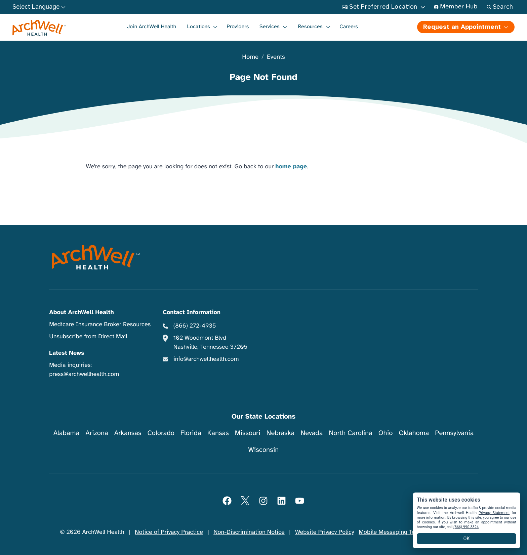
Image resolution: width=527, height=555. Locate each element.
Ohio (385, 433)
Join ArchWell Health (151, 26)
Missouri (247, 433)
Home (250, 57)
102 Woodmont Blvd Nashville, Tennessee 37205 (210, 342)
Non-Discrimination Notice (248, 532)
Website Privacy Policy (324, 532)
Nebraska (281, 433)
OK (466, 539)
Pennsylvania (454, 433)
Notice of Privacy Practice (169, 532)
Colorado (161, 433)
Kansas (218, 433)
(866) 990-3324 (466, 527)
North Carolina (350, 433)
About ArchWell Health (81, 312)
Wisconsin (263, 449)
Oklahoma (414, 433)
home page (291, 166)
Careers (348, 26)
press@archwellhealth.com (84, 374)
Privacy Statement (494, 513)
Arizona (96, 433)
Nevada (311, 433)
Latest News (66, 353)
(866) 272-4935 (194, 326)
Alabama (66, 433)
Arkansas (127, 433)
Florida (190, 433)
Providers (238, 26)
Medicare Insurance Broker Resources (100, 324)
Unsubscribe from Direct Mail (88, 336)
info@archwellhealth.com (206, 359)
